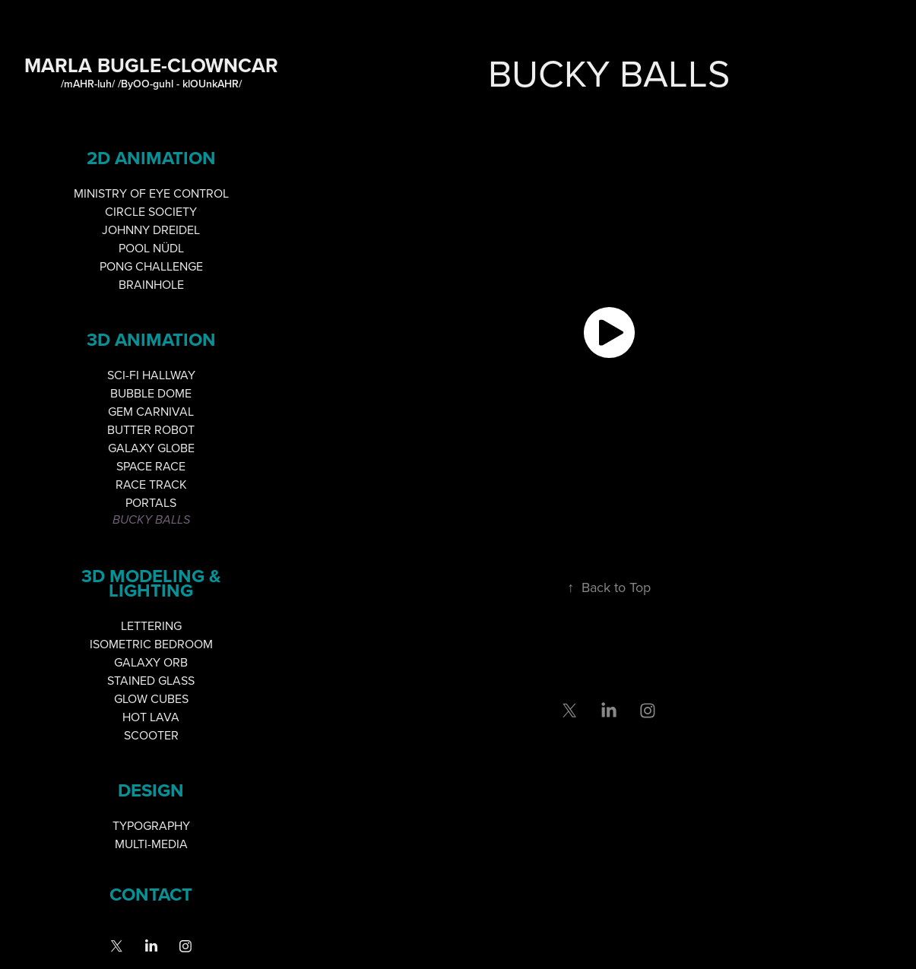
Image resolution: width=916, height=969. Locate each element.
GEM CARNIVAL (151, 411)
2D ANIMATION (151, 157)
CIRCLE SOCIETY (151, 211)
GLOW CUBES (151, 698)
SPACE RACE (150, 466)
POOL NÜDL (151, 247)
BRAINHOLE (151, 284)
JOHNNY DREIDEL (151, 229)
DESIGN (151, 790)
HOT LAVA (150, 716)
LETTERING (151, 625)
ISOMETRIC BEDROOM (151, 643)
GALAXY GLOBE (151, 447)
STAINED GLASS (151, 680)
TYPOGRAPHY (151, 825)
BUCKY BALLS (151, 520)
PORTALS (150, 502)
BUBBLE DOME (151, 393)
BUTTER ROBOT (151, 429)
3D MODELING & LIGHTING (151, 582)
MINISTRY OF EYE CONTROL (151, 193)
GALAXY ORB (151, 662)
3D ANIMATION (151, 339)
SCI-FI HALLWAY (151, 374)
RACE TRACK (151, 484)
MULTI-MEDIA (151, 843)
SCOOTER (151, 735)
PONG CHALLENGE (151, 266)
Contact (150, 894)
